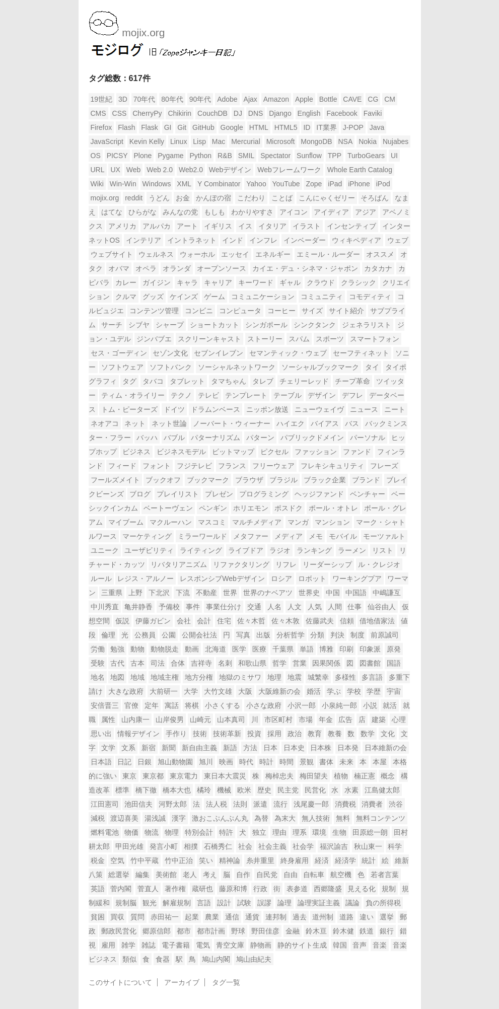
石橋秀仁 (218, 846)
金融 (293, 931)
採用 (274, 734)
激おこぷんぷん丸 (220, 818)
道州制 (322, 917)
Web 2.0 (160, 170)
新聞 (169, 748)
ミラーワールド (202, 536)
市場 (306, 719)
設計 (224, 903)
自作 (243, 875)
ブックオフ (163, 480)
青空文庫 (230, 945)
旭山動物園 (175, 762)
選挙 (387, 917)
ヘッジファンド (319, 494)
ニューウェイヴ (319, 409)
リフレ (286, 564)
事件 (193, 607)
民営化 (315, 790)
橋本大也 (177, 790)
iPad (335, 184)
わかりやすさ (252, 212)
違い (367, 917)
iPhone (359, 184)
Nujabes (395, 141)
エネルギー (273, 254)
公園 (169, 635)
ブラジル (283, 480)
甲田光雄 (129, 846)
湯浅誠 (155, 818)
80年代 (172, 99)
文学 (108, 748)
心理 (399, 719)
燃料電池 (105, 832)
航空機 (340, 875)
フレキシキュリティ (332, 466)
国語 (394, 663)
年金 (326, 719)
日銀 (144, 762)
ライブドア (245, 550)
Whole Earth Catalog (359, 170)
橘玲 (204, 790)
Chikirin (179, 113)
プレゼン (219, 494)
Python (200, 156)
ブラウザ (249, 480)
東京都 (153, 776)
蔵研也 (202, 889)
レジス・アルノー (145, 578)
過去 (300, 917)
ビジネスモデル (181, 452)
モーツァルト (384, 536)
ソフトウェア (122, 367)
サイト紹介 (346, 311)
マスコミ (212, 522)
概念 (388, 776)
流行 (280, 804)
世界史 (309, 593)
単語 (307, 649)
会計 (204, 621)
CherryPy (147, 113)
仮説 (122, 621)
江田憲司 (105, 804)
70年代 (144, 99)
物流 (152, 832)
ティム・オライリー (133, 395)
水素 (351, 790)
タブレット (187, 381)
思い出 (101, 734)
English (309, 113)
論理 (284, 903)
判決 (337, 635)
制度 (357, 635)
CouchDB (212, 113)
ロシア (281, 578)
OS (96, 156)
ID (306, 127)
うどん (159, 198)
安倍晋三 (105, 705)
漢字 (179, 818)
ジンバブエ (154, 339)
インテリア (143, 240)
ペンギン (213, 508)
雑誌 (148, 945)
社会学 (303, 846)
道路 (346, 917)
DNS (255, 113)
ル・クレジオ (379, 564)
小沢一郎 (302, 705)
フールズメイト (115, 480)
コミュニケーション (263, 297)
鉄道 (367, 931)
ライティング (201, 550)
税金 (98, 860)
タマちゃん (228, 381)
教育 (315, 734)
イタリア (272, 226)
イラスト (307, 226)
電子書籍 (176, 945)
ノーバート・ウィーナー (231, 423)
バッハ (147, 438)
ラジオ (280, 550)
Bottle (328, 99)
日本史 (294, 748)
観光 (149, 903)
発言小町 (164, 846)
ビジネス (136, 452)
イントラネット (192, 240)
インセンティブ (351, 226)
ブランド (366, 480)
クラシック (358, 282)
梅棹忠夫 (279, 776)
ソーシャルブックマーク (320, 367)
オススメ (380, 254)
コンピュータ (240, 311)
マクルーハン (171, 522)
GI (168, 127)
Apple (304, 99)
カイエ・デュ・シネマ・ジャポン (305, 268)
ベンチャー (367, 494)
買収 (117, 917)
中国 (333, 593)
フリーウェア (273, 466)
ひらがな (142, 212)
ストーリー (264, 339)
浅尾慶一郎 (311, 804)
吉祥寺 (201, 663)
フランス (232, 466)
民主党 (288, 790)
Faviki (373, 113)
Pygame (170, 156)
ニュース (364, 409)
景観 (307, 762)
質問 (137, 917)
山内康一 (135, 719)
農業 (212, 917)
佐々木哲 (251, 621)
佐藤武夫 (320, 621)
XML (184, 184)
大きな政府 (126, 691)
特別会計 (199, 832)
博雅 (326, 649)
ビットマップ (233, 452)
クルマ (125, 297)
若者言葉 (385, 875)
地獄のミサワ (240, 677)
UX (115, 170)
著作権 (175, 889)
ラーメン (352, 550)
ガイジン (156, 282)
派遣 (260, 804)
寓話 (172, 705)
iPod (383, 184)
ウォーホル (197, 254)
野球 (238, 931)
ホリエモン (250, 508)
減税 (98, 818)
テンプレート (246, 395)
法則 (240, 804)
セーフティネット (361, 353)
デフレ (352, 395)
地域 (137, 677)
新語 (230, 748)
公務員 (145, 635)
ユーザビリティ (149, 550)
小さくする (222, 705)
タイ (372, 367)
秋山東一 (368, 846)
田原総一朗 (370, 832)
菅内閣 (120, 889)
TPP (334, 156)
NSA (345, 141)
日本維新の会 (386, 748)
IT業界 (326, 127)
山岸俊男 (170, 719)
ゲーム (214, 297)
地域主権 (165, 677)
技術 (200, 734)
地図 (117, 677)
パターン (260, 438)
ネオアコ (105, 423)
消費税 (345, 804)
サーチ (111, 325)
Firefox (101, 127)
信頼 (347, 621)
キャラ (187, 282)
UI (394, 156)
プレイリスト (178, 494)
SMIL (246, 156)
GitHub (203, 127)
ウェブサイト (112, 254)
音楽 (380, 945)
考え (210, 875)
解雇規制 (177, 903)
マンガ (298, 522)
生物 (339, 832)
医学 (239, 649)
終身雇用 (294, 860)
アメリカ (122, 226)
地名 (98, 677)
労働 (98, 649)
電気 (203, 945)
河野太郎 (173, 804)
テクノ (181, 395)
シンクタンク (315, 325)
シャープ (170, 325)
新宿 (148, 748)
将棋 (192, 705)
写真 (243, 635)
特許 (226, 832)
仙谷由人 (382, 607)
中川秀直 (105, 607)
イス (245, 226)
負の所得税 (383, 903)
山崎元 (200, 719)
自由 (290, 875)
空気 (117, 860)
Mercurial (245, 141)
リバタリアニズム (179, 564)
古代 (117, 663)
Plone (143, 156)
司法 (158, 663)
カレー (125, 282)
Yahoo (256, 184)
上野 (135, 593)
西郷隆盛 (328, 889)
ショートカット (214, 325)
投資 (254, 734)
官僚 (131, 705)
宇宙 (394, 691)
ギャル (290, 282)
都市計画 (211, 931)
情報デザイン (138, 734)
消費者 (372, 804)
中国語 (356, 593)
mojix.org (105, 198)
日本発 (348, 748)
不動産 (206, 593)
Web (133, 170)
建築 (379, 719)
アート (187, 226)
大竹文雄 (218, 691)
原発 (394, 649)
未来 (346, 762)
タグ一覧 (226, 982)
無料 (343, 818)
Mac (218, 141)
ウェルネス (156, 254)
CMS (98, 113)
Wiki (97, 184)
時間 (286, 762)
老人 (190, 875)
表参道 (297, 889)
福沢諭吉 (334, 846)
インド (232, 240)
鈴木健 (343, 931)
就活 (390, 705)
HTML (258, 127)
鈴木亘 (316, 931)
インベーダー (304, 240)
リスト (382, 550)
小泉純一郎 (339, 705)
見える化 (361, 889)
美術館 (166, 875)
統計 (369, 860)
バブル (174, 438)
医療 (259, 649)
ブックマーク (208, 480)
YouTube (286, 184)
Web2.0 (191, 170)
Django (280, 113)
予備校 (169, 607)
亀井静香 (138, 607)
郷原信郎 (156, 931)
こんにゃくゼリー (327, 198)
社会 (245, 846)
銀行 (387, 931)
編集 (142, 875)
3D (122, 99)
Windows (156, 184)
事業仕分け (223, 607)
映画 (226, 762)
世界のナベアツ (268, 593)
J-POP (353, 127)
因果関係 (326, 663)
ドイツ (174, 409)
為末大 (285, 818)
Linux (178, 141)
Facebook (341, 113)
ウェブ (397, 240)
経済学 (345, 860)
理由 (279, 832)
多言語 (372, 677)
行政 (260, 889)
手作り (176, 734)
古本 (137, 663)
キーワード (255, 282)
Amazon (276, 99)
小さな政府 (263, 705)
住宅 (224, 621)
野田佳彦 (265, 931)
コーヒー (281, 311)
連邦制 (276, 917)
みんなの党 (180, 212)
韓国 (340, 945)
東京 (129, 776)
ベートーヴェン (168, 508)
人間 (335, 607)
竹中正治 (179, 860)
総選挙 (118, 875)
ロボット (312, 578)
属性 (108, 719)
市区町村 (278, 719)
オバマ (118, 268)
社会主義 (272, 846)
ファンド (357, 452)
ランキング (314, 550)
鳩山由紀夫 (253, 959)
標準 (122, 790)
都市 (184, 931)
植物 (341, 776)
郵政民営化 (118, 931)
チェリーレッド (304, 381)
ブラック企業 (325, 480)
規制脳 (125, 903)
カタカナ (378, 268)
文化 (388, 734)
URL (98, 170)
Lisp (199, 141)
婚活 (314, 691)
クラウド (321, 282)
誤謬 (264, 903)
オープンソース (221, 268)
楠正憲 (364, 776)
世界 (230, 593)
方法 (250, 748)
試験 (244, 903)
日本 (270, 748)
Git (181, 127)
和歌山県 (252, 663)
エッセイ (235, 254)
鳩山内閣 (216, 959)
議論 (352, 903)
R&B (225, 156)
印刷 (346, 649)
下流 (183, 593)
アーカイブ (181, 982)
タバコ (153, 381)
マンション (332, 522)
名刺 (225, 663)
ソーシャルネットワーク (236, 367)
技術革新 (227, 734)
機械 (224, 790)
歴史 (264, 790)
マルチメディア (256, 522)
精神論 (229, 860)
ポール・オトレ (333, 508)
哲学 (279, 663)
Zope (314, 184)
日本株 (320, 748)
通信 (232, 917)
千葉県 (283, 649)
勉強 (117, 649)
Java (377, 127)
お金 (183, 198)
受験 (98, 663)
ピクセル (274, 452)
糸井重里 (260, 860)
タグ (129, 381)
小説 (370, 705)
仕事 (354, 607)
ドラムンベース (215, 409)
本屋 (380, 762)
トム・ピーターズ (129, 409)
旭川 (206, 762)
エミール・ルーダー (328, 254)
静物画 (260, 945)
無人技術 (316, 818)
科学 (395, 846)
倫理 (108, 635)
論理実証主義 (319, 903)
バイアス (325, 423)
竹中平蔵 (144, 860)
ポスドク (288, 508)
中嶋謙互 (387, 593)
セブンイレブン (218, 353)
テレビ (208, 395)
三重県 (111, 593)
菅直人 (148, 889)
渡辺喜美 (124, 818)
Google (232, 127)
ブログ (140, 494)
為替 (261, 818)
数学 (368, 734)
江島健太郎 (382, 790)
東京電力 (184, 776)
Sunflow (309, 156)
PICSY (117, 156)
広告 (345, 719)
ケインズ (184, 297)
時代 (246, 762)
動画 (192, 649)
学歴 (374, 691)
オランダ (177, 268)
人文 (295, 607)
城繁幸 (318, 677)
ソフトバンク (171, 367)
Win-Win (123, 184)
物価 (131, 832)
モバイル (343, 536)
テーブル (287, 395)
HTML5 (286, 127)
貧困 (98, 917)
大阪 (245, 691)
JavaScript (107, 141)
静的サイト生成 (302, 945)
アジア (365, 212)
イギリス (218, 226)
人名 (274, 607)
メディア (288, 536)
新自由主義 (199, 748)
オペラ (146, 268)
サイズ (312, 311)
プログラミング (264, 494)
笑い (206, 860)
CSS (119, 113)
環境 (319, 832)
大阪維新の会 (279, 691)
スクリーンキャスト (209, 339)
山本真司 (231, 719)
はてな (111, 212)
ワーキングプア (357, 578)
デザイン (322, 395)
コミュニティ (322, 297)
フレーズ (384, 466)
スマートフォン (374, 339)
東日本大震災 (225, 776)
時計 (266, 762)
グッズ (153, 297)
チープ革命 (352, 381)
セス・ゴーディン (119, 353)
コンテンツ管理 (154, 311)
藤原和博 (233, 889)
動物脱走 (165, 649)
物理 (172, 832)
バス (352, 423)
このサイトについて (120, 982)
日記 (124, 762)
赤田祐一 (165, 917)
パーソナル (367, 438)
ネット (135, 423)
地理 (274, 677)
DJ (238, 113)
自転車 (313, 875)
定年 (152, 705)
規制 (389, 889)
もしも (214, 212)
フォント (156, 466)
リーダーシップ (327, 564)
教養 (335, 734)
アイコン (293, 212)
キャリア (218, 282)
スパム (299, 339)
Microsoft (280, 141)
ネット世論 (169, 423)
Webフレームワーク (289, 170)
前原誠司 (385, 635)
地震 (295, 677)
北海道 (215, 649)
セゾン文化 (170, 353)
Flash (126, 127)
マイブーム (126, 522)
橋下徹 (146, 790)
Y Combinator (218, 184)
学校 (354, 691)
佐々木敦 (285, 621)
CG (373, 99)
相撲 (191, 846)
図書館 (370, 663)
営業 (300, 663)
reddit (133, 198)
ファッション (316, 452)
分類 (317, 635)
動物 (137, 649)
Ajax (250, 99)
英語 (98, 889)
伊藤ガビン (153, 621)
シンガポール (266, 325)
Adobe (227, 99)
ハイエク (290, 423)
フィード (122, 466)
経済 (322, 860)
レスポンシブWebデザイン (222, 578)
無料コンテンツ (380, 818)
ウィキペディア (356, 240)
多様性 (345, 677)
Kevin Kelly (146, 141)
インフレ (263, 240)
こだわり (251, 198)
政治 (295, 734)
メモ (316, 536)
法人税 (216, 804)
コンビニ (199, 311)
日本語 (101, 762)
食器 (163, 959)
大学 (191, 691)
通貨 (252, 917)
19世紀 (102, 99)
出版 (263, 635)
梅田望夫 (314, 776)
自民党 (266, 875)
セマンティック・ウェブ (288, 353)
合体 (178, 663)
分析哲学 (290, 635)
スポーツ (330, 339)
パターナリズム (215, 438)
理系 (300, 832)
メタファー (250, 536)
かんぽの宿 (213, 198)
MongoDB (316, 141)
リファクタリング (241, 564)
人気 (315, 607)
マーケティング (147, 536)
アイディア (331, 212)
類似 (129, 959)
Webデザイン (230, 170)
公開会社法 (199, 635)
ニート (394, 409)
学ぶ (334, 691)
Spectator (275, 156)
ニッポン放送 (267, 409)
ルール (101, 578)
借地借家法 (377, 621)
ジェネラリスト (366, 325)
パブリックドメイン (312, 438)
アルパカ (156, 226)
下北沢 (159, 593)
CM (389, 99)
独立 (259, 832)
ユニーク (105, 550)
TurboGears (366, 156)
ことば (282, 198)
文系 (128, 748)
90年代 (200, 99)
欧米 (244, 790)
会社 (184, 621)
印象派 (370, 649)
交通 (254, 607)
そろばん (375, 198)
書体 (326, 762)
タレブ (262, 381)
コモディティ (370, 297)
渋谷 (396, 804)
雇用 (108, 945)
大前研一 (164, 691)
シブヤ (139, 325)
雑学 (128, 945)
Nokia (368, 141)
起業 (192, 917)
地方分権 (199, 677)
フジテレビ (194, 466)
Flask (149, 127)
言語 (204, 903)
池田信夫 (138, 804)
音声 (359, 945)
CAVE (352, 99)
